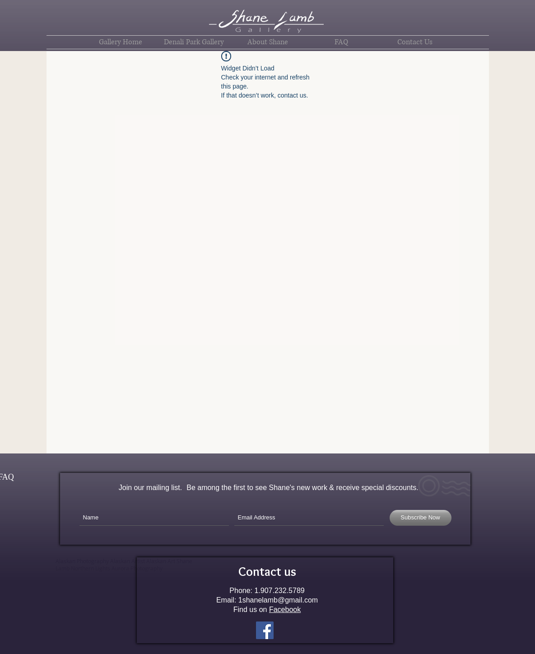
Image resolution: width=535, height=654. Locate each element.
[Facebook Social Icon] (265, 630)
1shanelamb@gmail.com (278, 600)
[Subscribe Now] (420, 518)
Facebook (285, 609)
